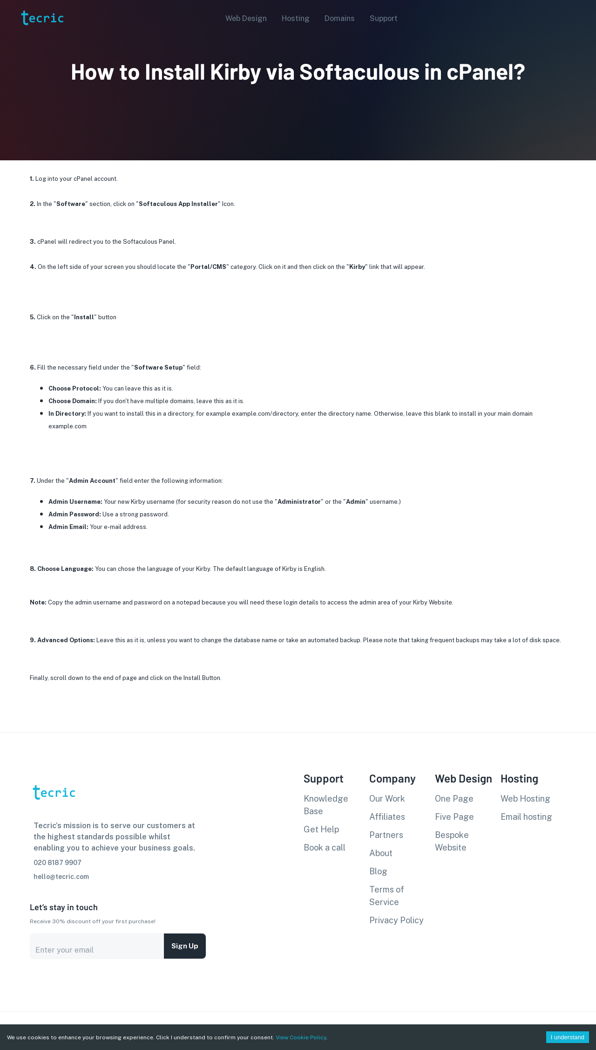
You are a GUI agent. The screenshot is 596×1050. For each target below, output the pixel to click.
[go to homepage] (41, 39)
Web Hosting (525, 798)
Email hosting (526, 817)
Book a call (324, 847)
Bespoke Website (452, 841)
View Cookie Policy (301, 1037)
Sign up (185, 946)
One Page (454, 798)
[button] (243, 18)
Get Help (321, 829)
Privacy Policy (396, 920)
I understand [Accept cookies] (567, 1037)
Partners (386, 835)
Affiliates (387, 817)
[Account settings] (582, 17)
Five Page (454, 817)
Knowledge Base (326, 805)
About (381, 853)
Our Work (387, 798)
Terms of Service (386, 896)
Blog (378, 871)
